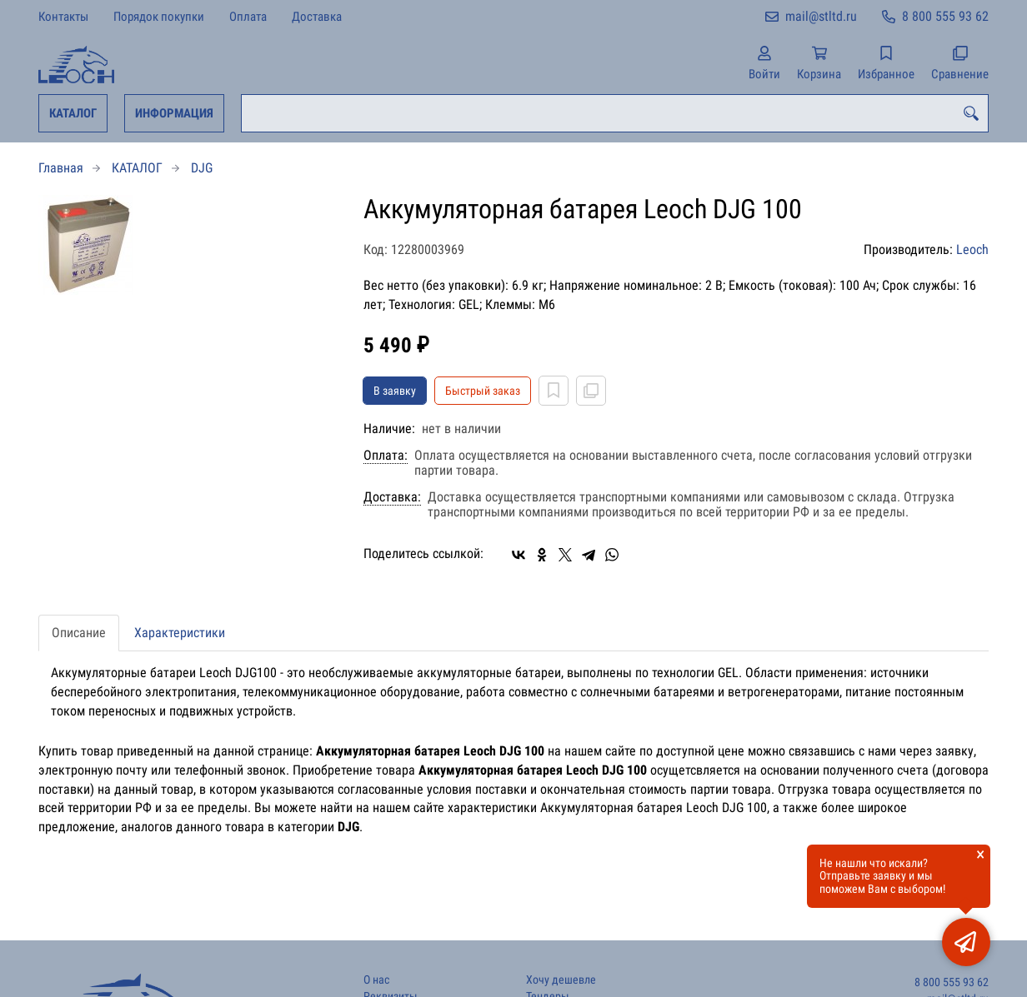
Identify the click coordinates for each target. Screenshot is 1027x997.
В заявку (394, 390)
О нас (376, 980)
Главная (60, 168)
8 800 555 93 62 (945, 16)
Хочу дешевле (561, 980)
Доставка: (392, 497)
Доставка (317, 16)
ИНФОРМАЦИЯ (174, 113)
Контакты (63, 16)
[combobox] (615, 113)
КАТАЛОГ (73, 113)
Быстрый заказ (482, 390)
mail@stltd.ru (821, 16)
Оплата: (385, 455)
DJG (202, 168)
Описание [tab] (79, 633)
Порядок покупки (158, 16)
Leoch (972, 249)
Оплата (248, 16)
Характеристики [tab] (179, 633)
